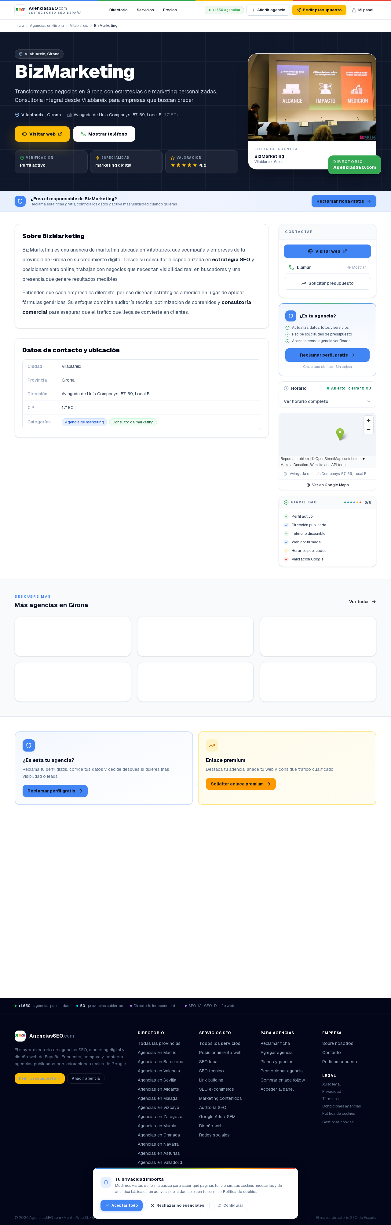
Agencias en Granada (159, 1135)
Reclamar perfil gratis (327, 355)
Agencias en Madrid (157, 1052)
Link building (211, 1080)
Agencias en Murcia (157, 1126)
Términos (330, 1098)
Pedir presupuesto (319, 10)
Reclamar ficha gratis (343, 201)
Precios (170, 10)
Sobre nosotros (337, 1043)
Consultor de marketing (133, 422)
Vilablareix (79, 25)
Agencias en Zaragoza (160, 1116)
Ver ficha (99, 726)
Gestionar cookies (337, 1122)
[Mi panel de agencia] (362, 10)
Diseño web (211, 1126)
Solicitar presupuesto (327, 283)
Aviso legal (331, 1084)
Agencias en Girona (47, 25)
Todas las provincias (161, 1043)
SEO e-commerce (216, 1089)
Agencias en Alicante (158, 1089)
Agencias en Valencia (159, 1071)
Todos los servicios (222, 1043)
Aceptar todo (121, 1205)
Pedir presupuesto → (39, 1078)
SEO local (208, 1061)
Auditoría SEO (212, 1107)
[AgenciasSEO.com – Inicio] (48, 10)
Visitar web (42, 134)
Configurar (230, 1205)
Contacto (331, 1052)
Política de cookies (338, 1113)
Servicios (145, 10)
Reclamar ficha (275, 1043)
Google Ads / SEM (217, 1116)
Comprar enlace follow (283, 1080)
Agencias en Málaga (157, 1098)
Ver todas (362, 601)
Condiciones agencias (341, 1106)
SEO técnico (211, 1071)
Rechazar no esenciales (177, 1205)
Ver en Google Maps (327, 485)
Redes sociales (214, 1135)
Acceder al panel (277, 1089)
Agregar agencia (277, 1052)
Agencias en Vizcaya (158, 1107)
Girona (54, 115)
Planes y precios (277, 1061)
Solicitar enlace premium (241, 943)
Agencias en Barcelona (160, 1061)
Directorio (118, 10)
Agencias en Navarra (158, 1144)
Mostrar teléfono (104, 134)
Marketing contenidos (220, 1098)
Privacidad (331, 1091)
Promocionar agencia (282, 1071)
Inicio (19, 25)
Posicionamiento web (220, 1052)
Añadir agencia (268, 10)
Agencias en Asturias (159, 1153)
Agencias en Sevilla (157, 1080)
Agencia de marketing (84, 422)
